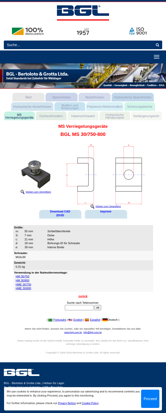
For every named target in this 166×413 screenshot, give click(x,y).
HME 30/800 (23, 288)
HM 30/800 (22, 280)
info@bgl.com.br (92, 332)
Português (57, 319)
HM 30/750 (22, 276)
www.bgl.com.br (73, 332)
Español (92, 319)
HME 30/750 (23, 284)
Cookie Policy (90, 403)
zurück (83, 296)
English (75, 319)
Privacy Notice (67, 403)
